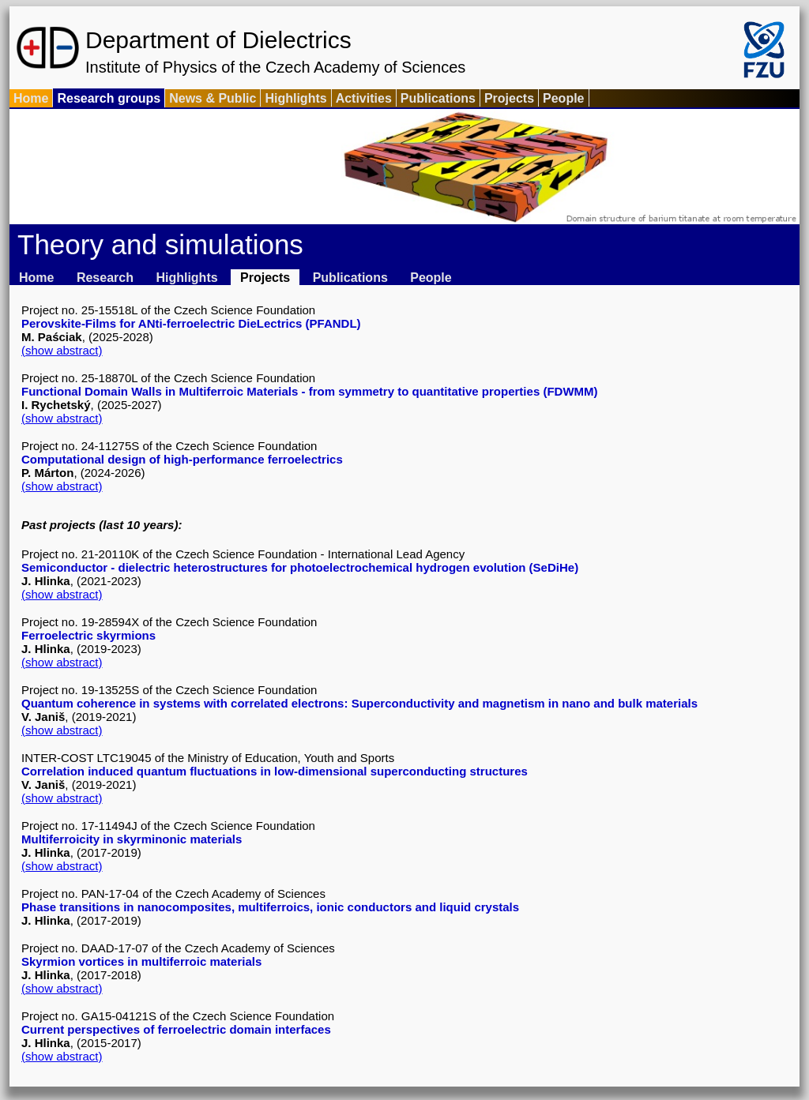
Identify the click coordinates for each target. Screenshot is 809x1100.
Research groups (108, 98)
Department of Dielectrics (218, 40)
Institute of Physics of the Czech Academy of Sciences (275, 67)
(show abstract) (62, 350)
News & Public (212, 98)
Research (105, 277)
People (563, 98)
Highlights (295, 98)
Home (30, 98)
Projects (509, 98)
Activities (364, 98)
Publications (438, 98)
